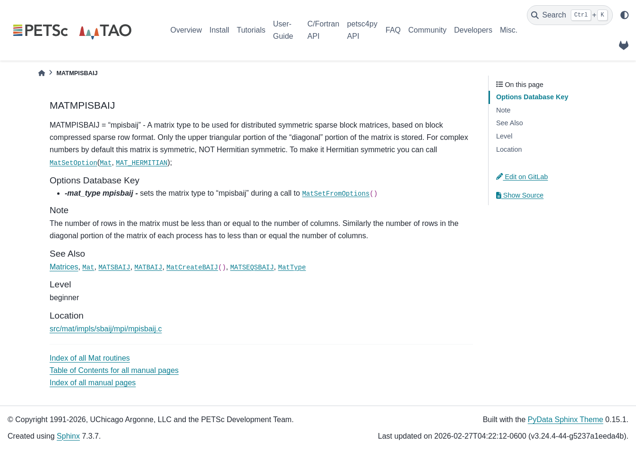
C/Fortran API (324, 30)
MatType (292, 267)
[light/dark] (625, 15)
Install (219, 30)
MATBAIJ (149, 267)
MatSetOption (73, 163)
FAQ (393, 30)
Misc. (508, 30)
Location (509, 149)
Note (503, 110)
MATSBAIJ (114, 267)
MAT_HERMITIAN (141, 163)
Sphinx (68, 436)
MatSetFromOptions (336, 194)
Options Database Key (532, 97)
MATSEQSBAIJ (252, 267)
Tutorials (251, 30)
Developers (473, 30)
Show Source (519, 195)
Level (504, 136)
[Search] (570, 15)
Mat (106, 163)
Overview (186, 30)
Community (427, 30)
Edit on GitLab (522, 177)
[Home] (41, 73)
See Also (509, 123)
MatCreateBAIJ (192, 267)
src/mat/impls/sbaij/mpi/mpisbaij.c (106, 329)
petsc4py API (362, 30)
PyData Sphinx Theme (565, 419)
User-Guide (283, 30)
